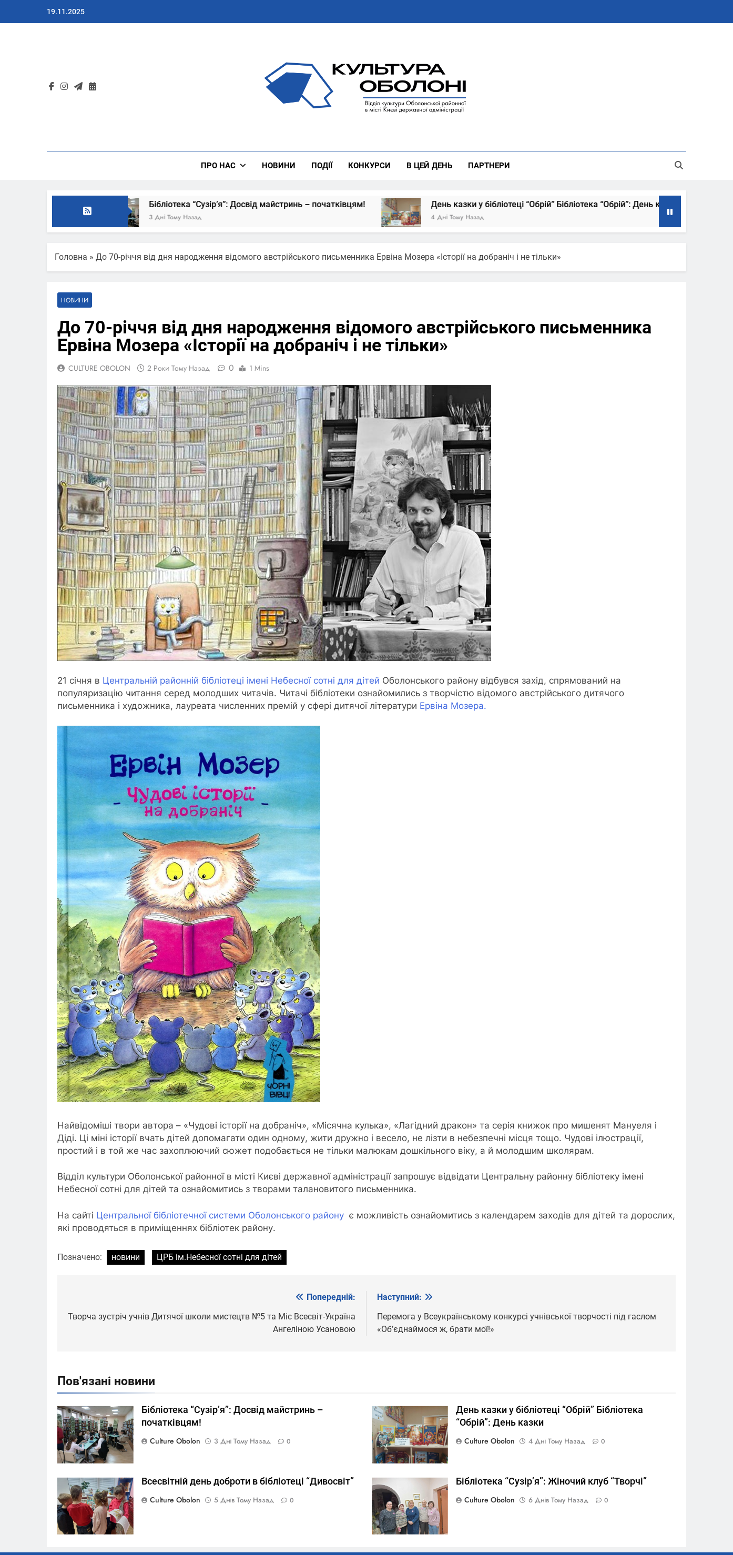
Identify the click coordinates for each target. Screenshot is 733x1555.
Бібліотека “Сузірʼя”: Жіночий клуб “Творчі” (551, 1481)
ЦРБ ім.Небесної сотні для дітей (219, 1257)
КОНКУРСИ (369, 165)
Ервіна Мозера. (453, 705)
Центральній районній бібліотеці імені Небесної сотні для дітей (242, 680)
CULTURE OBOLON (99, 368)
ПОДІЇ (321, 165)
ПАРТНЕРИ (489, 165)
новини (125, 1257)
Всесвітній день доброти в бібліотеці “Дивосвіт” (247, 1481)
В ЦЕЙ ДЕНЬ (429, 165)
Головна (71, 257)
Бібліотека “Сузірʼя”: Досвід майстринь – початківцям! (268, 204)
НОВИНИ (279, 165)
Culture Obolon (175, 1441)
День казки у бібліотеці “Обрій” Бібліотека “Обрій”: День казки (566, 204)
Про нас (218, 165)
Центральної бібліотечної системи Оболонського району (219, 1215)
